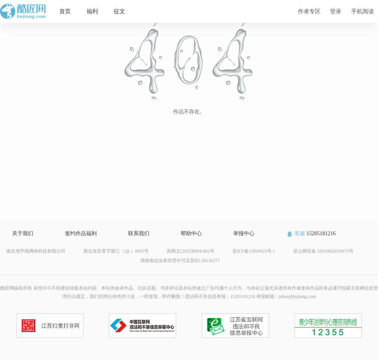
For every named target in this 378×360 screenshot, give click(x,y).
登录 (335, 11)
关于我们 (22, 233)
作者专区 (309, 11)
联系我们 (138, 233)
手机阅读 (362, 11)
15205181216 (311, 233)
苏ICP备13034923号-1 (253, 251)
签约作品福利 (81, 233)
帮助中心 (191, 233)
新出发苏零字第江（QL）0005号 (116, 251)
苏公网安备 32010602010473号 (323, 251)
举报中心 (243, 233)
